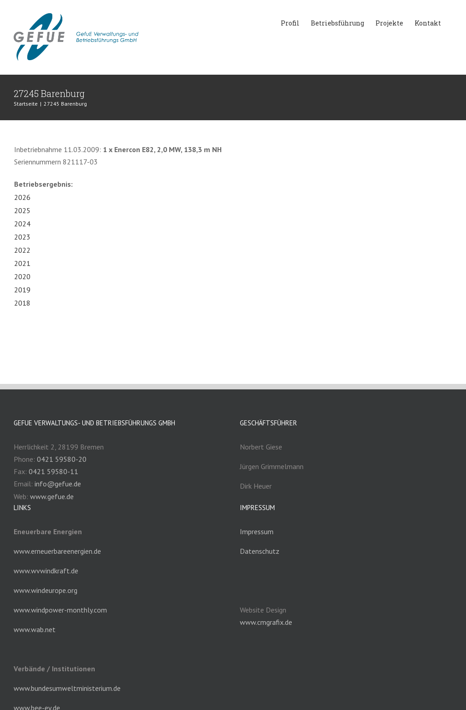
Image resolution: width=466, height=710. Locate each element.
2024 (22, 223)
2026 (22, 197)
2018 (22, 302)
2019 (22, 289)
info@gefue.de (58, 483)
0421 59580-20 (61, 459)
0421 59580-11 (53, 471)
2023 (22, 236)
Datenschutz (259, 551)
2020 (22, 276)
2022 (22, 250)
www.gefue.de (52, 496)
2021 (22, 263)
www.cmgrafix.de (266, 622)
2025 (22, 210)
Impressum (257, 531)
